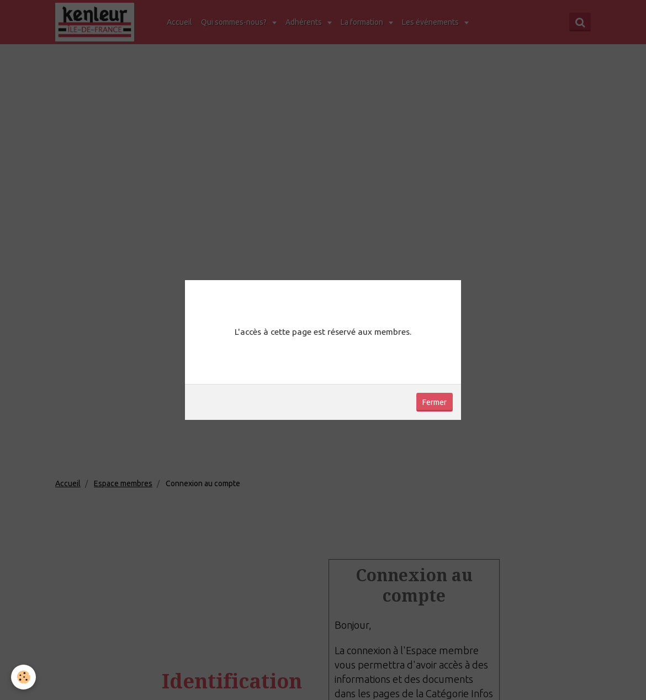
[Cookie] (23, 677)
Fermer (434, 402)
